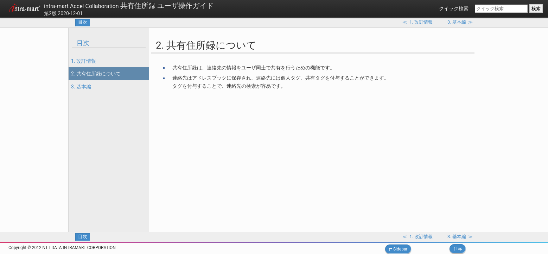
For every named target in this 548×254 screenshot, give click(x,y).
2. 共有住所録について (96, 73)
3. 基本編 (81, 86)
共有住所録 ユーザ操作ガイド (129, 5)
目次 (82, 22)
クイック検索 (454, 8)
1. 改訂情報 (83, 61)
